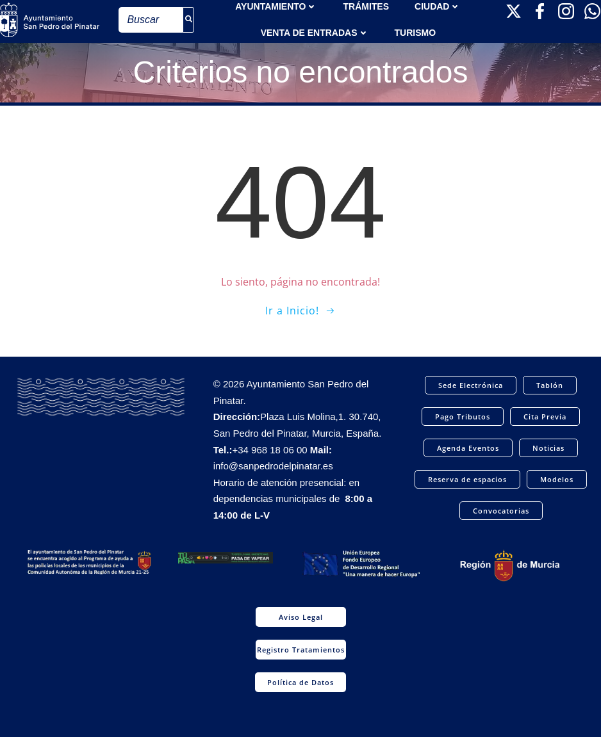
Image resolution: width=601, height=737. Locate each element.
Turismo (415, 33)
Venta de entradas (315, 33)
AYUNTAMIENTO (276, 6)
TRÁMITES (366, 6)
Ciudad (438, 6)
